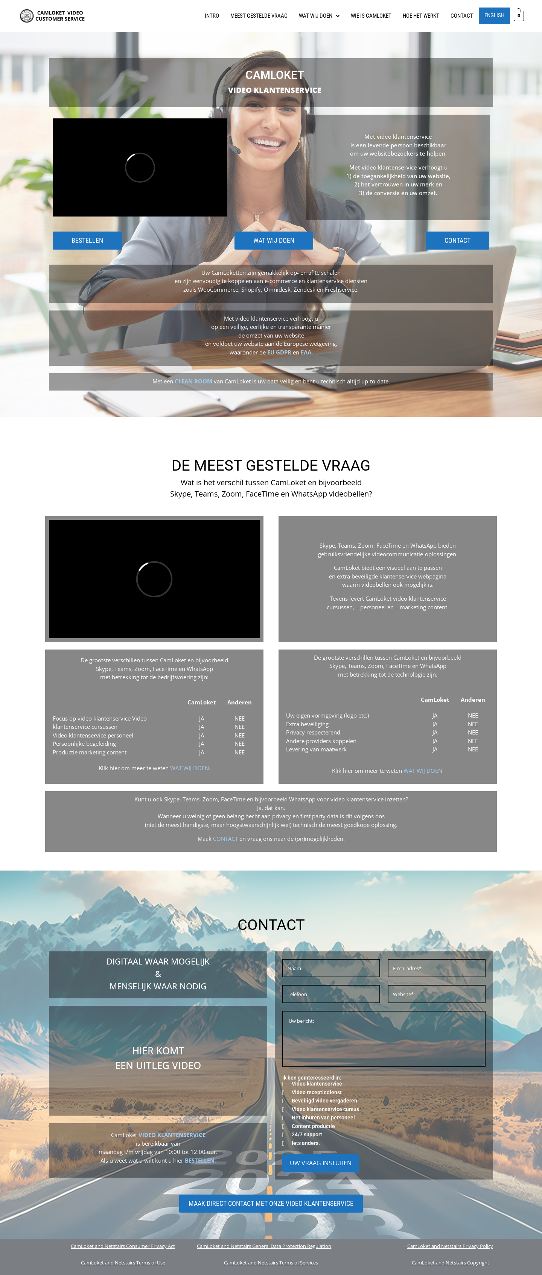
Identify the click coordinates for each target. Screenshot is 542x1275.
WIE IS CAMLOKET (371, 15)
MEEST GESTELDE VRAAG (259, 15)
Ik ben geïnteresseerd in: (311, 1078)
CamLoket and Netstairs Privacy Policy (450, 1246)
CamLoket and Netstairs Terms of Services (271, 1262)
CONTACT (462, 15)
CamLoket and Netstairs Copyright (450, 1262)
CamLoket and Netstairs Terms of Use (123, 1262)
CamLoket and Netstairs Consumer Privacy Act (123, 1246)
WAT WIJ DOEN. (190, 768)
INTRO (212, 15)
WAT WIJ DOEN (319, 15)
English (494, 15)
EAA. (307, 352)
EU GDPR (279, 352)
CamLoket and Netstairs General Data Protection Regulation (264, 1246)
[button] (319, 16)
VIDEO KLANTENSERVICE (172, 1135)
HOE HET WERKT (421, 15)
